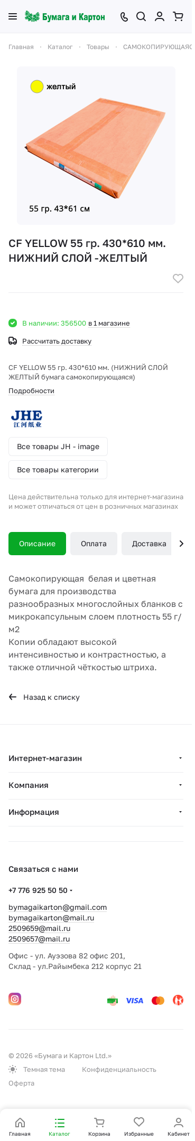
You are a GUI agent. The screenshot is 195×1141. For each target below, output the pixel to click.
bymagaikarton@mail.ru (51, 917)
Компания (28, 785)
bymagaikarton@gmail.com (57, 906)
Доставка (149, 543)
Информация (33, 811)
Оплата (94, 543)
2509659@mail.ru (39, 928)
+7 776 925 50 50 (38, 890)
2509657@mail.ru (39, 938)
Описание (37, 543)
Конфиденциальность (119, 1069)
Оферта (21, 1083)
